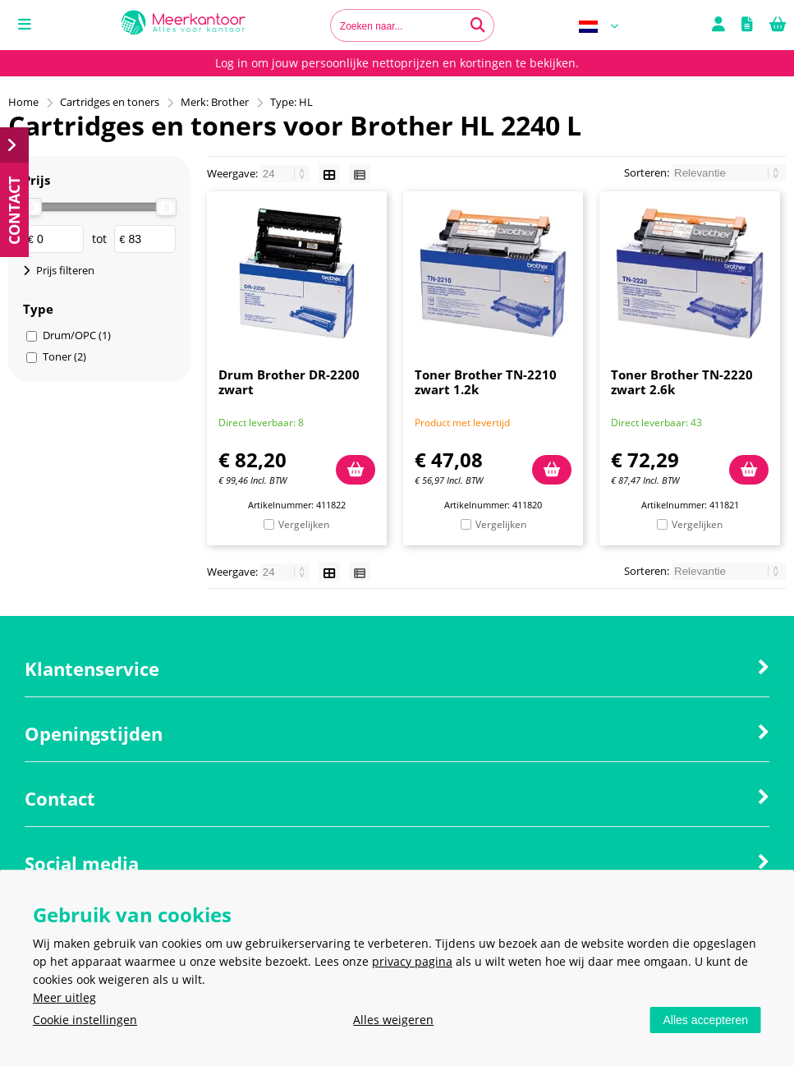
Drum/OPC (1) (77, 335)
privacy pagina (412, 961)
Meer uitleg (64, 997)
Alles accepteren (705, 1020)
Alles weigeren (393, 1019)
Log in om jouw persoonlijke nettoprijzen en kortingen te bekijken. (397, 63)
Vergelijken (303, 524)
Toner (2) (64, 356)
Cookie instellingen (85, 1019)
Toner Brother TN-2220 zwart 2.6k (682, 381)
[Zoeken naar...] (477, 25)
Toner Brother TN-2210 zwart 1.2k (486, 381)
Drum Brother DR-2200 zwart (289, 381)
